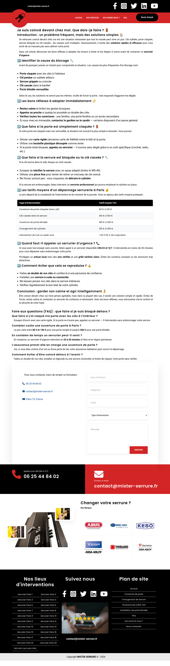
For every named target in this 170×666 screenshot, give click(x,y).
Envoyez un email (101, 481)
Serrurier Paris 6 (48, 610)
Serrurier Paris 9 (25, 621)
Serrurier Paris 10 (48, 621)
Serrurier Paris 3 (25, 605)
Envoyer (139, 450)
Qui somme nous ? (111, 18)
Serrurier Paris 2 (48, 599)
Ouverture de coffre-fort (133, 610)
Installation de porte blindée (134, 615)
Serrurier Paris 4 (48, 605)
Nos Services (92, 18)
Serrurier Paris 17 (25, 643)
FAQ (125, 18)
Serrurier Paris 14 (48, 632)
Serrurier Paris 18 (48, 643)
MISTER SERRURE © (87, 662)
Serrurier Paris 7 (25, 616)
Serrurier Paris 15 (25, 637)
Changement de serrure (134, 605)
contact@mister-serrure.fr (115, 488)
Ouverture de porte (134, 599)
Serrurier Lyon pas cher (25, 653)
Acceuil (78, 18)
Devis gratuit (147, 17)
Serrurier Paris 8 (48, 616)
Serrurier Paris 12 (48, 626)
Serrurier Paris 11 (25, 626)
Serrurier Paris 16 (48, 637)
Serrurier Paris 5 (25, 610)
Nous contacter (133, 632)
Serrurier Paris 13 (25, 632)
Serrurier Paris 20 (48, 648)
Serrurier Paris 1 (25, 599)
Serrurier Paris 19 (25, 648)
